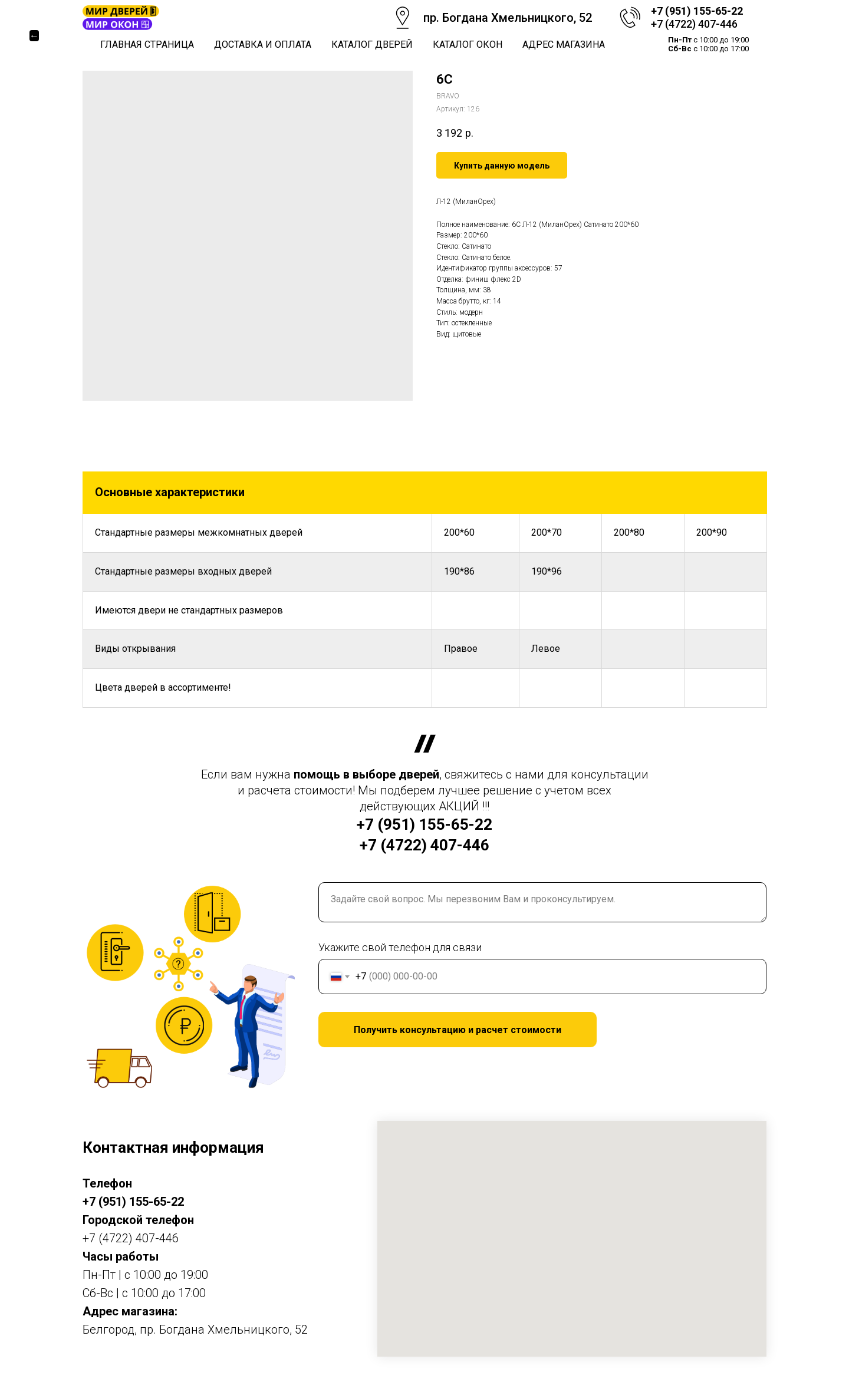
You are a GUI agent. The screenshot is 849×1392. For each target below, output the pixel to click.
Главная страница (147, 44)
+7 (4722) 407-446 (694, 24)
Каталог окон (467, 44)
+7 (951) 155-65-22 (697, 11)
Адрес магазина (563, 44)
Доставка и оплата (262, 44)
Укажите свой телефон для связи (400, 947)
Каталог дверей (372, 44)
